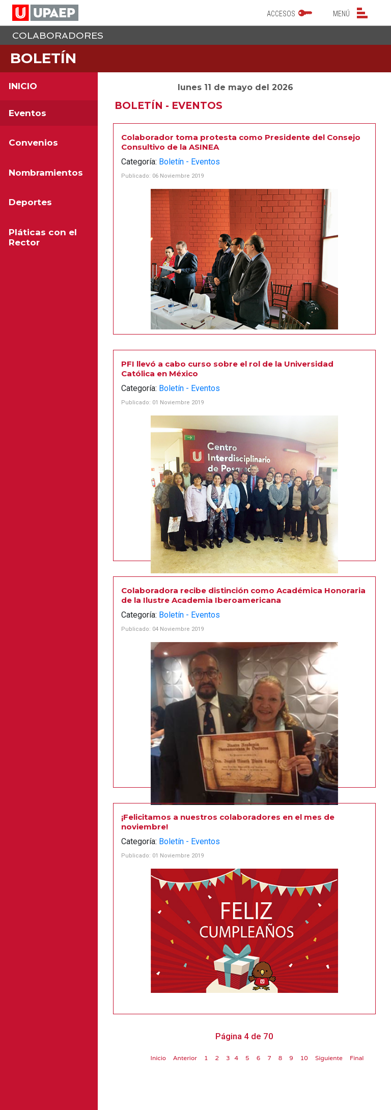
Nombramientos (46, 173)
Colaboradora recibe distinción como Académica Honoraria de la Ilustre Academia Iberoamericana (243, 595)
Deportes (30, 202)
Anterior (185, 1058)
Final (357, 1058)
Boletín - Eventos (189, 161)
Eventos (27, 113)
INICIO (23, 86)
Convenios (33, 142)
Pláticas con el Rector (43, 237)
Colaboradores (57, 35)
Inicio (158, 1058)
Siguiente (329, 1058)
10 (304, 1058)
